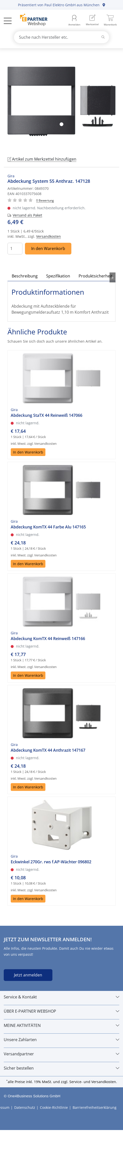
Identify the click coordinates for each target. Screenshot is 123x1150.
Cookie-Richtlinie (54, 1107)
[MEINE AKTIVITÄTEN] (61, 1025)
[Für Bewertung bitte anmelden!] (45, 200)
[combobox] (61, 37)
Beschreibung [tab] (25, 276)
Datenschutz (24, 1107)
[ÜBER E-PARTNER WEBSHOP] (61, 1011)
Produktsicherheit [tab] (96, 276)
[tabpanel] (61, 101)
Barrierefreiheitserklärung (95, 1107)
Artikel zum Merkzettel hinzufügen (41, 159)
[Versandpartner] (61, 1054)
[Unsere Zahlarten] (61, 1040)
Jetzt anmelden (28, 975)
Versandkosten (48, 236)
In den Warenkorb (48, 248)
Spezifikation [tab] (58, 276)
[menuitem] (92, 21)
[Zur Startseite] (31, 20)
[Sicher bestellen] (61, 1068)
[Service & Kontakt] (61, 997)
